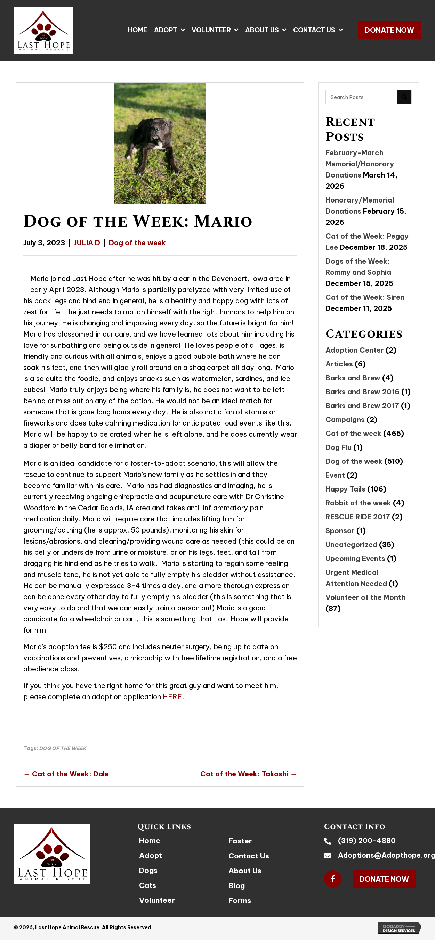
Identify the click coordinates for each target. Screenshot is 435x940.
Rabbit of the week (358, 502)
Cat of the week (353, 433)
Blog (236, 885)
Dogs (148, 870)
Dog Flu (338, 447)
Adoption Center (354, 350)
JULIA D (87, 242)
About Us (244, 870)
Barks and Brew (352, 377)
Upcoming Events (355, 558)
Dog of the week (137, 242)
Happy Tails (345, 489)
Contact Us (248, 855)
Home (149, 840)
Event (335, 475)
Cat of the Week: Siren (364, 297)
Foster (240, 841)
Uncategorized (351, 544)
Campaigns (345, 419)
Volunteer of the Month (365, 597)
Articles (339, 364)
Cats (147, 885)
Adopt (150, 855)
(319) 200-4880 (367, 840)
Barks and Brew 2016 (362, 391)
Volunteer (157, 900)
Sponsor (340, 530)
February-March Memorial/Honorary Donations (359, 163)
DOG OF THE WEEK (62, 748)
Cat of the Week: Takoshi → (248, 773)
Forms (239, 900)
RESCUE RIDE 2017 (357, 516)
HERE (172, 696)
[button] (389, 30)
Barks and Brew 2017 (362, 405)
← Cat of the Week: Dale (66, 773)
